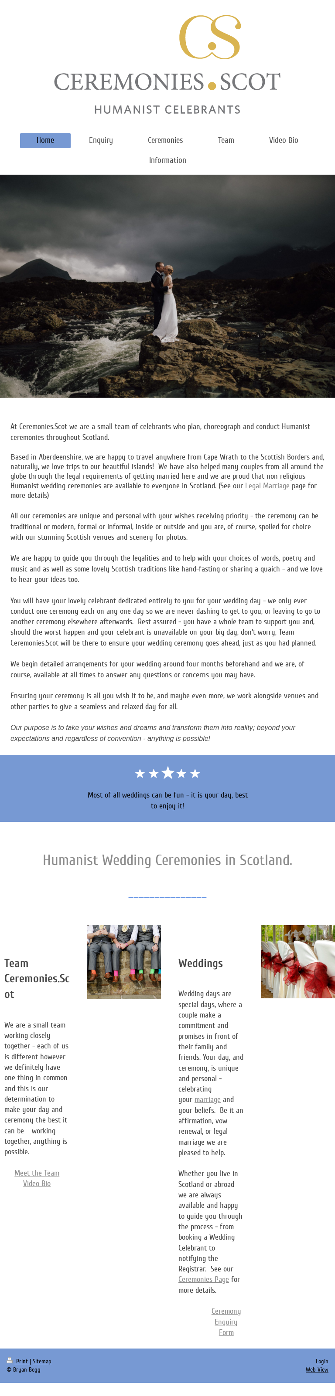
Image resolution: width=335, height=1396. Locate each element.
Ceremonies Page (203, 1279)
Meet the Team (36, 1173)
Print (18, 1361)
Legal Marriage (267, 485)
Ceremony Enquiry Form (226, 1321)
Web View (317, 1369)
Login (322, 1361)
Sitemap (42, 1361)
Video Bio (37, 1183)
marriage (208, 1099)
